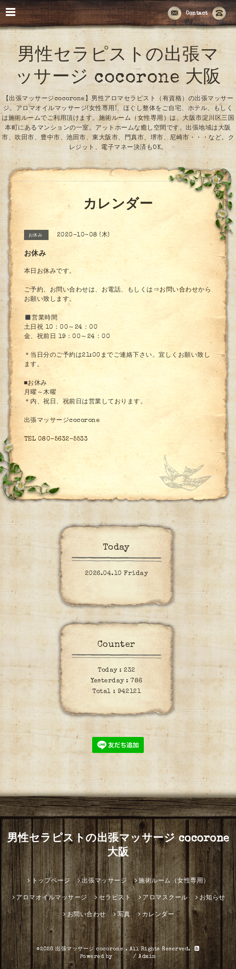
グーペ (122, 957)
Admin (147, 957)
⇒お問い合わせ (176, 290)
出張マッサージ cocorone (90, 949)
